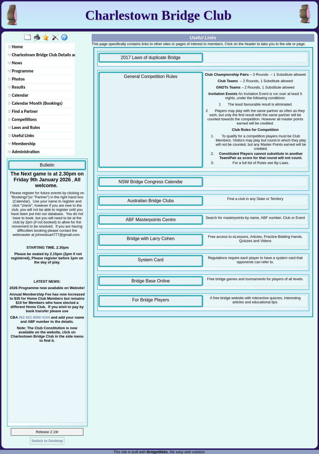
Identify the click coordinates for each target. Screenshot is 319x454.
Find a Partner (23, 111)
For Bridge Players (150, 299)
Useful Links (21, 135)
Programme (20, 71)
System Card (151, 259)
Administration (24, 151)
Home (15, 46)
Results (16, 87)
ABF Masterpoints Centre (151, 219)
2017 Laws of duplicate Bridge (151, 57)
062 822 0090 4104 (34, 317)
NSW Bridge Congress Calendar (151, 181)
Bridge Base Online (151, 281)
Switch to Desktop (47, 441)
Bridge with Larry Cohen (151, 238)
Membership (21, 143)
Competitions (22, 119)
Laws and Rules (24, 127)
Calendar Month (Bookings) (35, 103)
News (15, 62)
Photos (16, 79)
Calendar (18, 95)
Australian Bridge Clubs (150, 200)
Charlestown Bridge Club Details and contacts (41, 54)
